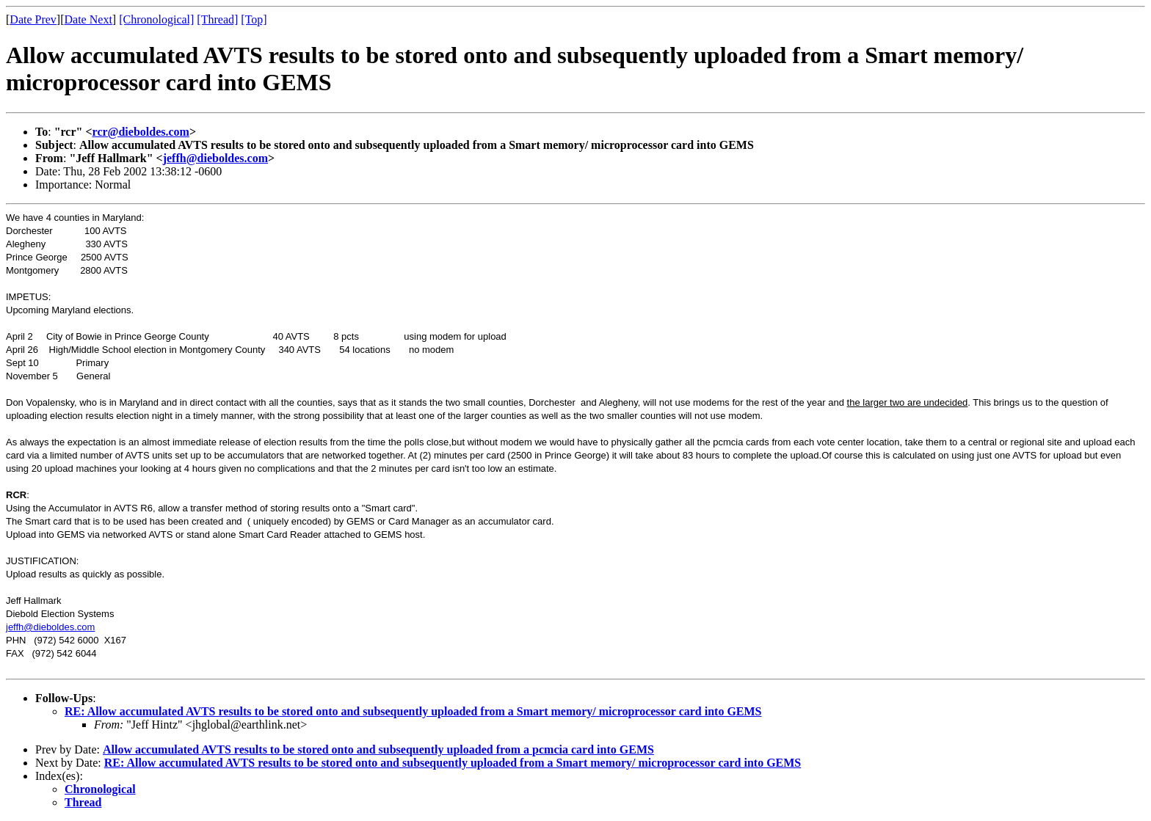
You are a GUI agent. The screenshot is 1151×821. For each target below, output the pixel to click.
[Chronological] (156, 19)
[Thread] (217, 19)
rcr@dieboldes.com (140, 131)
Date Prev (33, 19)
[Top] (253, 19)
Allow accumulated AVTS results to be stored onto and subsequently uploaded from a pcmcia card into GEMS (378, 749)
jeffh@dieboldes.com (215, 158)
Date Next (88, 19)
